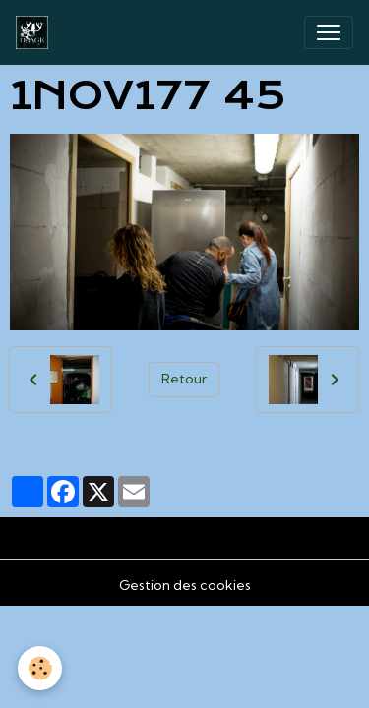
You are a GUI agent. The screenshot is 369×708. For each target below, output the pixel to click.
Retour (184, 378)
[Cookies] (40, 668)
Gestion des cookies (185, 585)
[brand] (36, 32)
